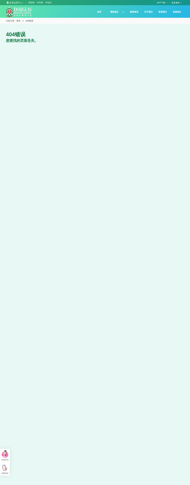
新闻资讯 (134, 12)
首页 (99, 12)
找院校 (31, 2)
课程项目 (114, 12)
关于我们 (148, 12)
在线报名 (177, 12)
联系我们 (163, 12)
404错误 (29, 21)
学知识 (48, 2)
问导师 (40, 2)
